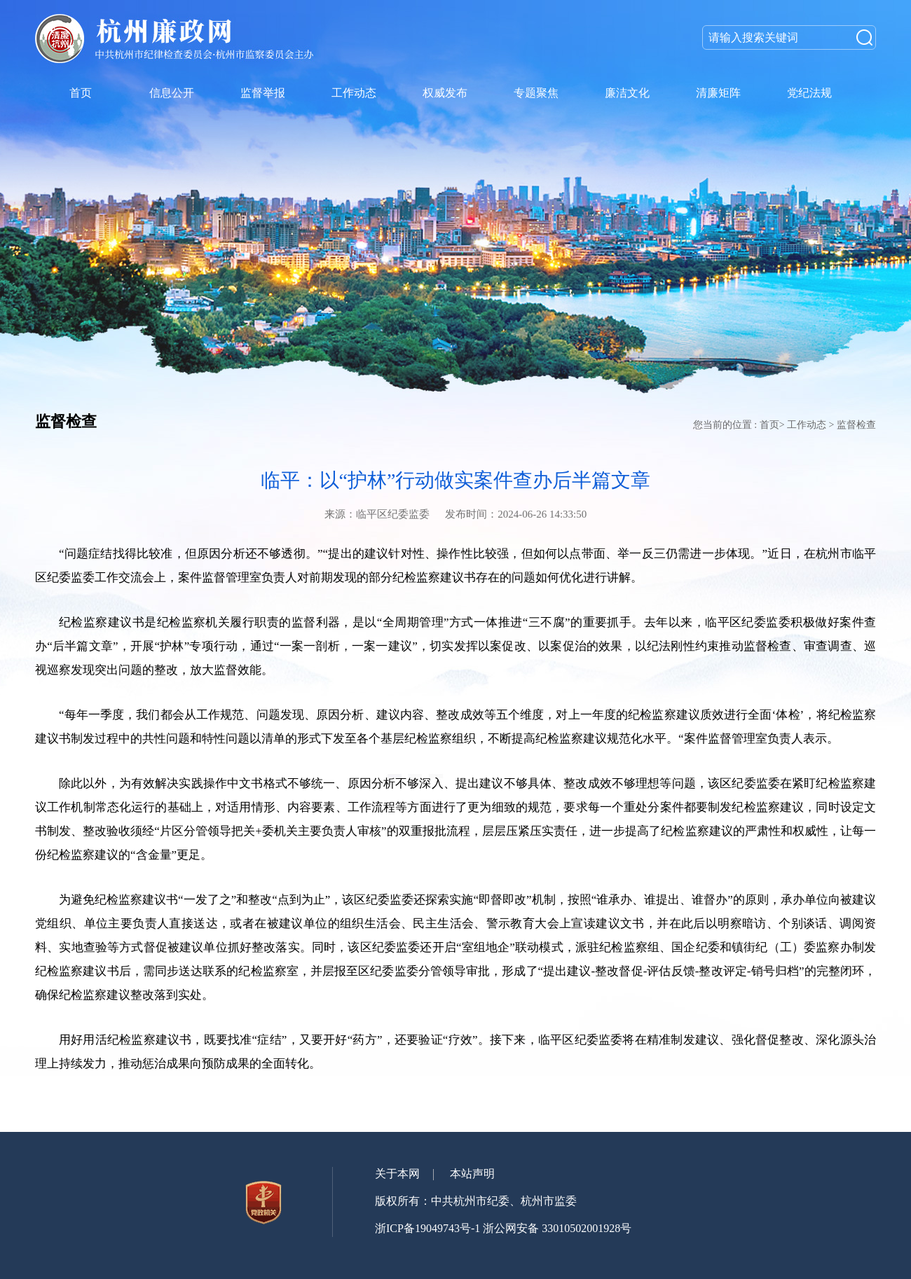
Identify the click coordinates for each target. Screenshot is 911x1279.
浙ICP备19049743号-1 (427, 1228)
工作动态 (806, 425)
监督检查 (856, 425)
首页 (769, 425)
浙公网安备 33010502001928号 (557, 1228)
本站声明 (472, 1174)
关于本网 (397, 1174)
